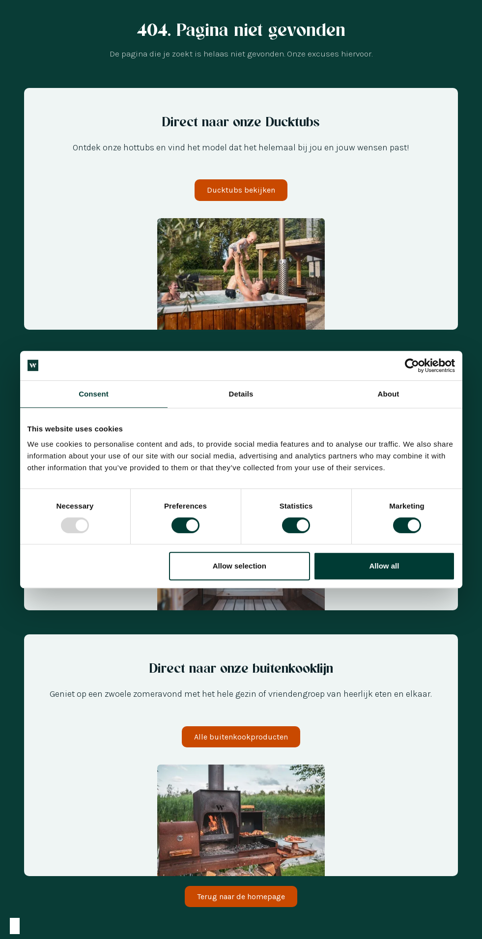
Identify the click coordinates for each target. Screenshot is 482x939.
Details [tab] (241, 394)
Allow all (384, 566)
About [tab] (388, 394)
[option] (24, 926)
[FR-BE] (34, 926)
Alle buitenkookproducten (241, 736)
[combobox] (15, 926)
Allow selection (239, 566)
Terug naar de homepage (241, 896)
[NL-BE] (15, 926)
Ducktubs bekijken (241, 190)
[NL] (24, 926)
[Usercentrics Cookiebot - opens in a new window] (412, 365)
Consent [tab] (94, 394)
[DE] (44, 926)
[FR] (54, 926)
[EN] (64, 926)
